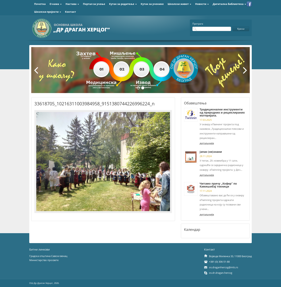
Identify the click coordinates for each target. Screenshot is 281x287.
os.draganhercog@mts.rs (223, 267)
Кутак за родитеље (123, 4)
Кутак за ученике (152, 4)
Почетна (40, 4)
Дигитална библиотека (229, 4)
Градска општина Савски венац (48, 256)
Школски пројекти (47, 11)
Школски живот (179, 4)
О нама (56, 4)
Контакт (70, 11)
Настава (72, 4)
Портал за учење (94, 4)
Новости (202, 4)
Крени (241, 28)
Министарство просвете (44, 260)
